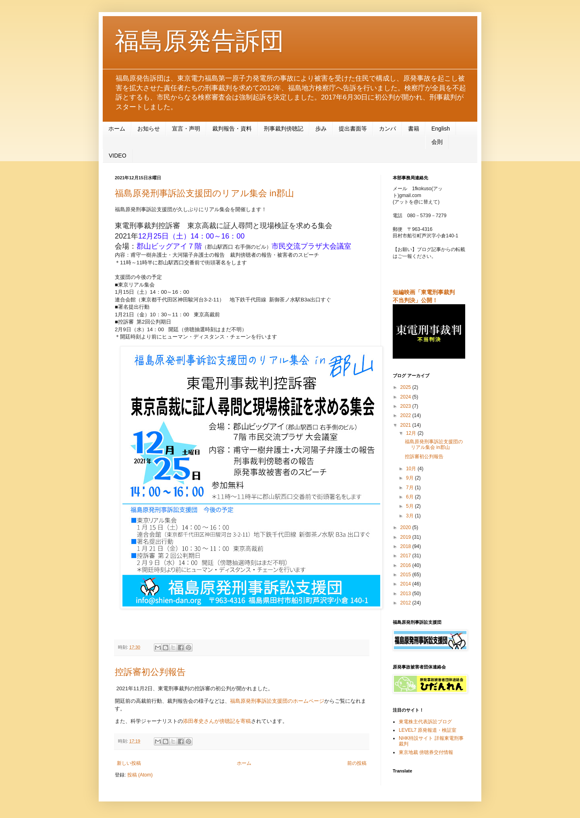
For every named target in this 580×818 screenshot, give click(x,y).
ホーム (116, 128)
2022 (406, 415)
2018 (406, 546)
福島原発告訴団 (199, 40)
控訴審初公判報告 (150, 672)
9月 (410, 478)
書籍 (413, 128)
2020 (406, 527)
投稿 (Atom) (140, 775)
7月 (410, 487)
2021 (406, 425)
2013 (406, 593)
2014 (406, 584)
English (440, 128)
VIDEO (117, 155)
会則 (437, 142)
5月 (410, 506)
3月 (410, 516)
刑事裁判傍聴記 (283, 128)
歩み (321, 128)
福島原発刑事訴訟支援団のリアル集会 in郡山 (204, 193)
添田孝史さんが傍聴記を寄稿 (217, 721)
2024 (406, 397)
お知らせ (148, 128)
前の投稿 (357, 763)
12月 (412, 433)
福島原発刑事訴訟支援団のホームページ (277, 701)
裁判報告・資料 (232, 128)
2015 (406, 574)
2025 (406, 387)
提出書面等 (353, 128)
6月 (410, 497)
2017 (406, 555)
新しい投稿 (129, 763)
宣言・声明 (186, 128)
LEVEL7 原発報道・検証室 (427, 730)
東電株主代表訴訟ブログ (425, 722)
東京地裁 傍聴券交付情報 (426, 752)
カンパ (387, 128)
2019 (406, 537)
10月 (412, 468)
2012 (406, 603)
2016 (406, 565)
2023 (406, 406)
